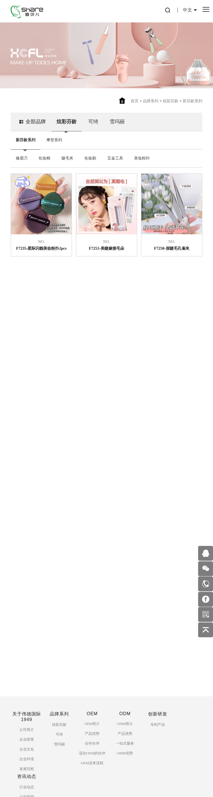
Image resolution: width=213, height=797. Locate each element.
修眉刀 (22, 156)
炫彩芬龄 (170, 101)
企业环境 (26, 633)
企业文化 (26, 623)
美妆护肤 (26, 681)
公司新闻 (26, 671)
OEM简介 (92, 598)
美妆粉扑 (142, 156)
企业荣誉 (26, 613)
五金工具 (115, 156)
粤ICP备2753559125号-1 (88, 785)
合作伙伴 (92, 617)
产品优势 (92, 608)
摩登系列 (54, 137)
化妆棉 (44, 156)
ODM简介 (125, 598)
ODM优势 (125, 627)
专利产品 (157, 599)
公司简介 (26, 604)
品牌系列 (150, 101)
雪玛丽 (117, 119)
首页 (135, 101)
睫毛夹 (67, 156)
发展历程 (26, 643)
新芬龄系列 (192, 101)
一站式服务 (125, 617)
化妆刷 (90, 156)
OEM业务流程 (92, 637)
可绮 (93, 119)
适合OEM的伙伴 (92, 627)
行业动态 (26, 661)
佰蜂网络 (137, 785)
